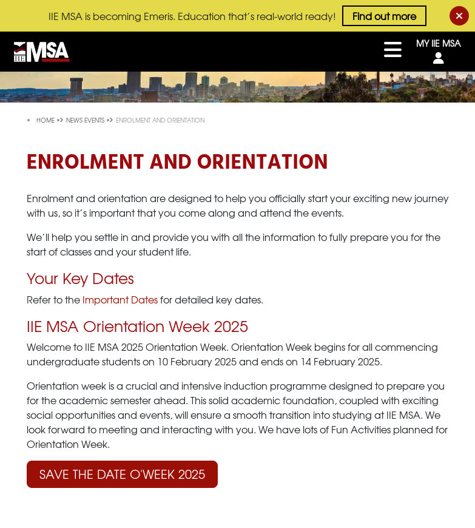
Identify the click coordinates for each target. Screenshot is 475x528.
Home (46, 119)
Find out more (384, 15)
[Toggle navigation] (393, 51)
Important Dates (120, 299)
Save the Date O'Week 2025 (122, 473)
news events (86, 119)
